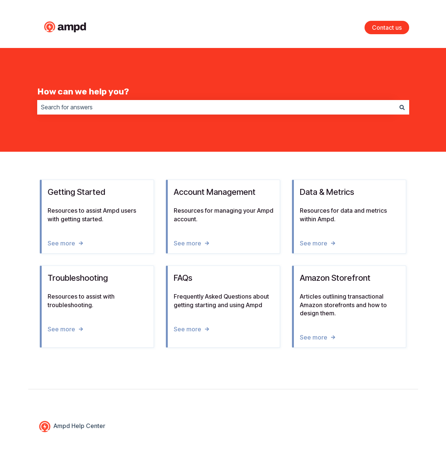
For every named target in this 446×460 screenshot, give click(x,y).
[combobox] (216, 107)
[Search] (402, 107)
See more (61, 243)
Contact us (387, 27)
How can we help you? (83, 91)
